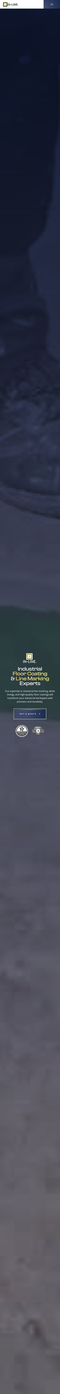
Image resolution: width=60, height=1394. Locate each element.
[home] (11, 4)
